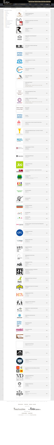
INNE (46, 401)
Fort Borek (26, 115)
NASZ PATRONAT (39, 6)
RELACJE (33, 6)
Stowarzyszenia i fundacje (8, 23)
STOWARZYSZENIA (37, 401)
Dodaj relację (38, 1)
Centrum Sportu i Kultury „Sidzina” (30, 68)
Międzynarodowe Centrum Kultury (29, 255)
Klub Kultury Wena (27, 212)
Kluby (6, 18)
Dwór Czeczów (27, 107)
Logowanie (48, 1)
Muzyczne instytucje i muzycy (9, 20)
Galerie (6, 14)
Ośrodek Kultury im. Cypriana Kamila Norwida (31, 308)
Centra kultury (7, 13)
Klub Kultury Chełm (28, 175)
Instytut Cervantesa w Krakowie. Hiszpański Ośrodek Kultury (33, 122)
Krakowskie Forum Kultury (28, 231)
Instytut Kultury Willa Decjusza (29, 155)
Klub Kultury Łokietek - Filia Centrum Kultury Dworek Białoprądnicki (34, 223)
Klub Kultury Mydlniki (28, 190)
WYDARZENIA (27, 6)
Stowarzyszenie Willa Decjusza (29, 375)
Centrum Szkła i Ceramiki (28, 75)
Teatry (6, 25)
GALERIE (17, 401)
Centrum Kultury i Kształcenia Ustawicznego (31, 45)
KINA (22, 401)
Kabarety (6, 15)
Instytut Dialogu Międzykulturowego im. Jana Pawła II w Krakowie (34, 130)
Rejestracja (43, 1)
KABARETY (19, 401)
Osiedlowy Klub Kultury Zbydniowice (30, 301)
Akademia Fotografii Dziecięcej (29, 13)
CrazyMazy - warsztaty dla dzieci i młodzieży (31, 98)
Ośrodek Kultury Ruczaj (28, 322)
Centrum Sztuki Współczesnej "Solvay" (30, 91)
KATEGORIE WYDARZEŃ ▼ (18, 6)
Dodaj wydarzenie (31, 1)
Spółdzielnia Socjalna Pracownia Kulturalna (31, 359)
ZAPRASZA (30, 0)
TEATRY (44, 401)
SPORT (33, 401)
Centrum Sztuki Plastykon (28, 82)
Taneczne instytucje (7, 24)
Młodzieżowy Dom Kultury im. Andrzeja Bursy (31, 269)
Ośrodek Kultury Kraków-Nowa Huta (30, 315)
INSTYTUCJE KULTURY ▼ (8, 6)
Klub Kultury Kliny (27, 183)
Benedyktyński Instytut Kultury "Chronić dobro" (31, 20)
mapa (46, 30)
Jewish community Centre (28, 163)
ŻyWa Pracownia (27, 391)
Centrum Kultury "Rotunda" (29, 28)
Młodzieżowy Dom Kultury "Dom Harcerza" (31, 278)
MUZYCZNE (30, 401)
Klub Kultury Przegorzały (28, 205)
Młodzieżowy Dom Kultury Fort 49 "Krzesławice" (31, 286)
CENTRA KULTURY (12, 401)
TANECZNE (41, 401)
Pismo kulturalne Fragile (28, 329)
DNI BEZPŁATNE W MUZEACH (46, 6)
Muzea (6, 19)
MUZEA (27, 401)
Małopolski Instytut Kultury (29, 239)
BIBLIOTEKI (8, 401)
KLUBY (25, 401)
